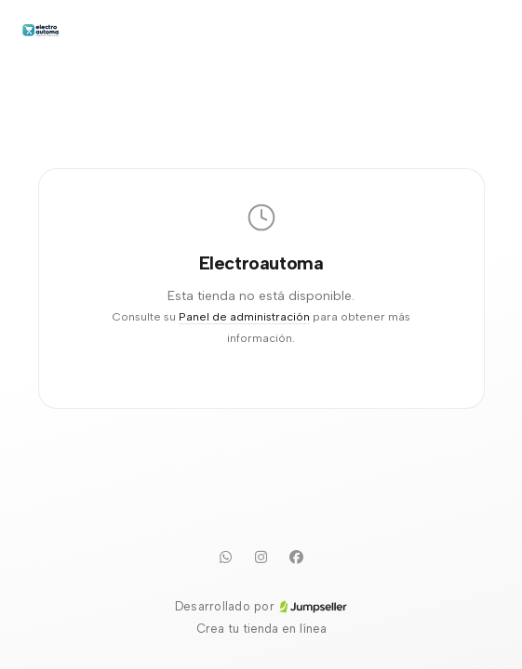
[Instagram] (261, 556)
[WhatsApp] (226, 556)
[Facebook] (297, 556)
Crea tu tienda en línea (261, 629)
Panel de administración (244, 316)
